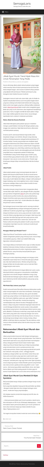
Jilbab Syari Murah (12, 107)
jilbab (22, 193)
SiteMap (5, 455)
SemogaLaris (22, 3)
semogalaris (25, 81)
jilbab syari (8, 419)
